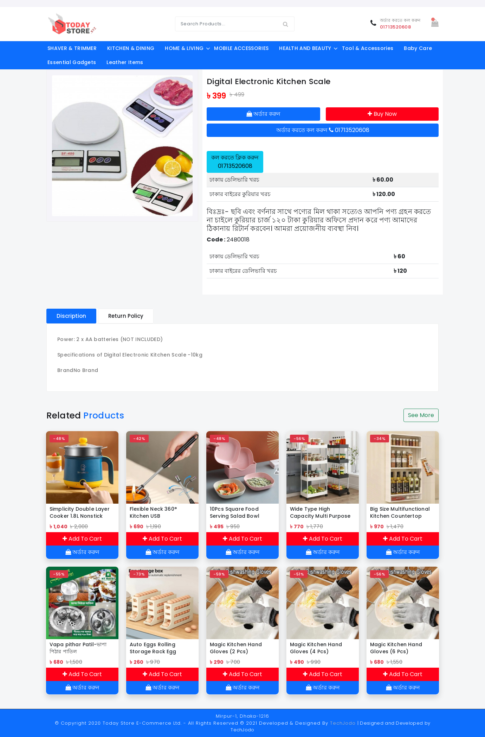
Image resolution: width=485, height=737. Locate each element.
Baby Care (418, 48)
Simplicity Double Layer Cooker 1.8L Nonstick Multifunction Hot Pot (80, 512)
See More (421, 415)
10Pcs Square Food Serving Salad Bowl (234, 512)
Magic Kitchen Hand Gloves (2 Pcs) (236, 648)
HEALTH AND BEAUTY (305, 48)
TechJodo (343, 723)
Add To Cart (82, 539)
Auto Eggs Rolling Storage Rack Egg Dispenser (153, 648)
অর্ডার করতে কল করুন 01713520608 (322, 130)
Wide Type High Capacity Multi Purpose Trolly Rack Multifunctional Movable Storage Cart (321, 512)
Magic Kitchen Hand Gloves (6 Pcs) (396, 648)
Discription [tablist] (71, 316)
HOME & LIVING (184, 48)
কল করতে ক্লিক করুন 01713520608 (235, 161)
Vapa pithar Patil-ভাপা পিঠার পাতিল (78, 648)
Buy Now (382, 114)
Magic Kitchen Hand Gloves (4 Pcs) (316, 648)
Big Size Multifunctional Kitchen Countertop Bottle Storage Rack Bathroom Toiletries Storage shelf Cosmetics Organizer (402, 512)
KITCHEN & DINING (130, 48)
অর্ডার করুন (263, 114)
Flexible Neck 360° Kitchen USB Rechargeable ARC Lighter (154, 512)
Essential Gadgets (71, 62)
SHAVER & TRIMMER (72, 48)
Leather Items (124, 62)
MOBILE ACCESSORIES (241, 48)
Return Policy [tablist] (125, 316)
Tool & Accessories (368, 48)
